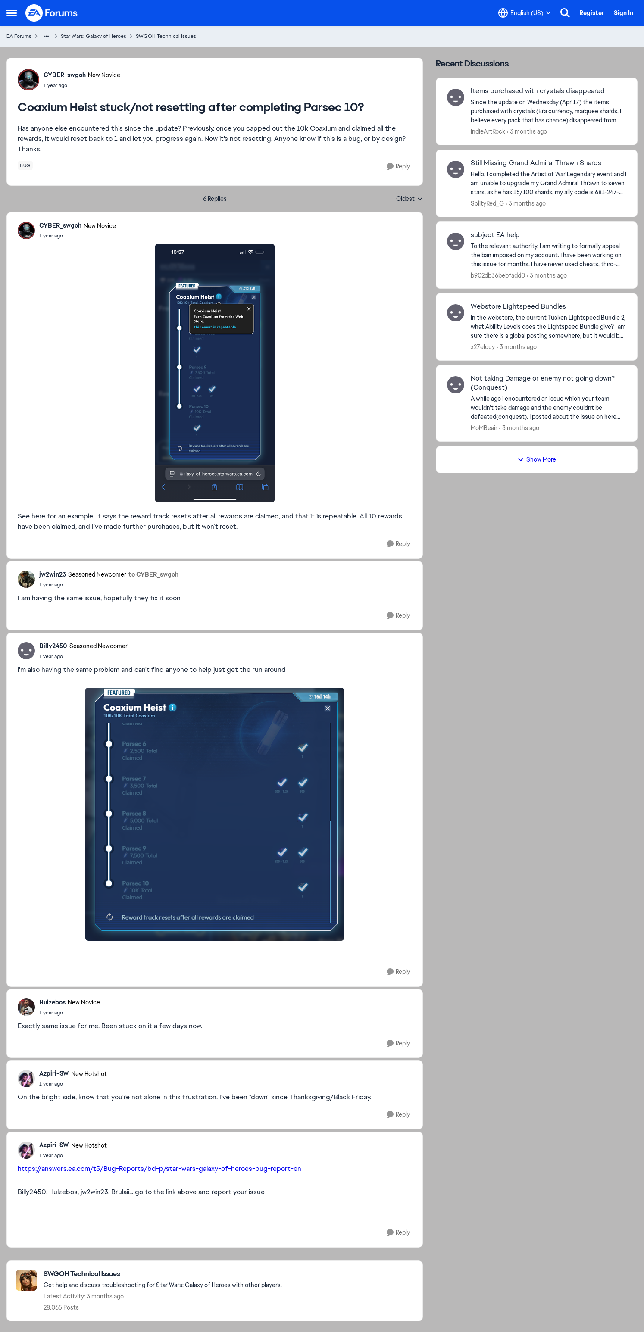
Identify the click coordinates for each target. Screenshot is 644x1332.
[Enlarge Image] (215, 373)
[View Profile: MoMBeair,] (455, 384)
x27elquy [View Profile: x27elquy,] (483, 347)
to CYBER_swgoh (153, 574)
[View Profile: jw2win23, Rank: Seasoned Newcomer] (26, 579)
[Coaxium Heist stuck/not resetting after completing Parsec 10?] (77, 236)
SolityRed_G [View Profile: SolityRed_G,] (487, 203)
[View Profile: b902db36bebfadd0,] (455, 241)
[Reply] (398, 166)
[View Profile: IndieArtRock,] (455, 97)
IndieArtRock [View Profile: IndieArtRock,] (488, 131)
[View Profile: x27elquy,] (455, 312)
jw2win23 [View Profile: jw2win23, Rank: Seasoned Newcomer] (52, 574)
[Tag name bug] (25, 165)
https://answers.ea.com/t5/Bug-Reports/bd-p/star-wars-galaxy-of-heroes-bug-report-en (159, 1168)
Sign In (623, 13)
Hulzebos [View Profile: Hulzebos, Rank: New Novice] (52, 1002)
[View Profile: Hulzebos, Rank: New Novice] (26, 1007)
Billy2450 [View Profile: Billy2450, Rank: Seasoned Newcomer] (53, 646)
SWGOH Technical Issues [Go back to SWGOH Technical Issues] (166, 36)
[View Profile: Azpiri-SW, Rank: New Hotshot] (26, 1078)
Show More (536, 459)
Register (591, 13)
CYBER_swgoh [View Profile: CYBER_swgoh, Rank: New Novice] (65, 75)
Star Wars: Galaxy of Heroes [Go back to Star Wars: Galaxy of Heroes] (93, 36)
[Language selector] (524, 13)
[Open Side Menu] (11, 12)
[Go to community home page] (51, 13)
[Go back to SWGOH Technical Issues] (163, 1274)
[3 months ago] (527, 131)
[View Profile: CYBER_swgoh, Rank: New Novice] (28, 79)
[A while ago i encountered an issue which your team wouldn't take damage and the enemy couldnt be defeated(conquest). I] (548, 407)
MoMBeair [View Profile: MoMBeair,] (484, 428)
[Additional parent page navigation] (46, 36)
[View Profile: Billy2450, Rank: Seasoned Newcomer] (26, 650)
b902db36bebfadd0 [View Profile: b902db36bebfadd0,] (498, 275)
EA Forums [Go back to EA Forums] (18, 36)
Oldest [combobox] (409, 199)
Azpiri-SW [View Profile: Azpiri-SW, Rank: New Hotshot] (54, 1073)
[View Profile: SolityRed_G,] (455, 169)
